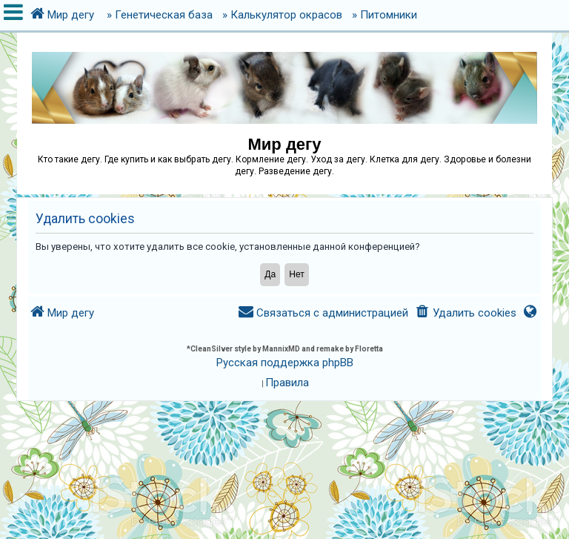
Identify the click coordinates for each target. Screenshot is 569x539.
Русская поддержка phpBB (284, 362)
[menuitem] (464, 313)
